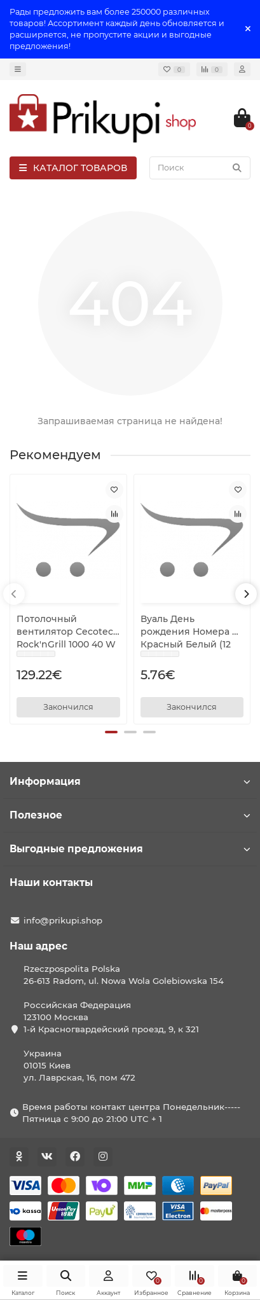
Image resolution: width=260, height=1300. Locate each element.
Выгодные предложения (130, 849)
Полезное (130, 815)
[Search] (199, 167)
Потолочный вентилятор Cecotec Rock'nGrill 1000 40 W (66, 631)
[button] (111, 732)
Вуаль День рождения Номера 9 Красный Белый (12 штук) (189, 632)
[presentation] (14, 594)
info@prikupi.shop (63, 920)
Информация (130, 781)
